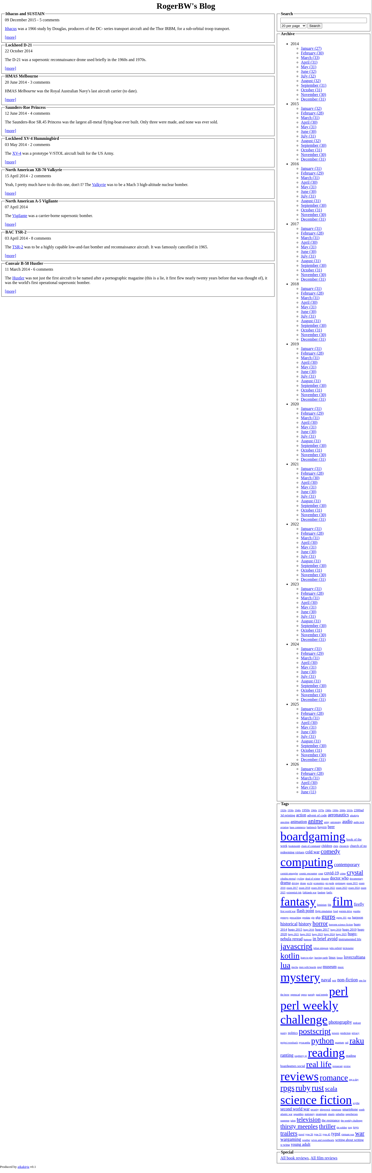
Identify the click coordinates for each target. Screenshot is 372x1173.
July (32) (308, 76)
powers (335, 1033)
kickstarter (348, 948)
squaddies (298, 1114)
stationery (309, 1114)
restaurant (337, 1066)
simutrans (336, 1109)
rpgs (287, 1087)
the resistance (331, 1120)
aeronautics (338, 814)
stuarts (331, 1114)
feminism (322, 904)
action (301, 815)
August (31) (311, 201)
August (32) (311, 81)
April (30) (309, 122)
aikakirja (354, 815)
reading (326, 1052)
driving (295, 883)
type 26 (309, 1134)
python (322, 1040)
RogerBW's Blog (186, 6)
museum (330, 966)
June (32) (308, 71)
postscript (315, 1031)
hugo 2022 (305, 934)
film (342, 901)
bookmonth (294, 846)
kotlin (290, 955)
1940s (298, 810)
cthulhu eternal (288, 878)
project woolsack (289, 1042)
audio (347, 821)
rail (346, 1042)
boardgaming (312, 836)
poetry (283, 1033)
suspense (285, 1120)
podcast (357, 1022)
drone (303, 883)
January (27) (311, 48)
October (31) (311, 90)
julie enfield (335, 948)
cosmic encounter (308, 873)
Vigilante (19, 215)
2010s (350, 810)
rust (318, 1087)
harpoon (357, 917)
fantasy (298, 901)
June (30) (308, 131)
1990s (335, 810)
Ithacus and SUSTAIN (25, 14)
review (347, 1066)
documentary (356, 878)
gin (312, 917)
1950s (306, 810)
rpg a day (353, 1079)
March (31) (310, 117)
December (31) (313, 99)
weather (306, 1140)
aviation (284, 827)
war (359, 1133)
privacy (355, 1033)
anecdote (285, 822)
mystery (300, 977)
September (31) (313, 85)
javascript (296, 946)
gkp (318, 917)
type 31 (318, 1134)
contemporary (347, 864)
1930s (291, 810)
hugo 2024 (329, 934)
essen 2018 (304, 887)
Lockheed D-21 (18, 45)
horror (320, 923)
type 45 (326, 1134)
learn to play (307, 957)
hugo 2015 (295, 929)
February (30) (312, 53)
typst (335, 1133)
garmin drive (345, 911)
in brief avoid (325, 938)
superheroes (352, 1114)
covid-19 (331, 873)
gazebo (356, 911)
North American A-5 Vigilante (31, 201)
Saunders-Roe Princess (25, 107)
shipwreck (325, 1109)
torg (350, 1127)
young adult (300, 1144)
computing (306, 862)
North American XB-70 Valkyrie (33, 170)
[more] (10, 37)
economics (319, 883)
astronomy (335, 822)
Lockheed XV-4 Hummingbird (32, 138)
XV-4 (16, 153)
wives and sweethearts (322, 1140)
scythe (356, 1103)
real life (318, 1064)
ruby (303, 1087)
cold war (313, 852)
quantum (339, 1042)
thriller (327, 1126)
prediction (345, 1033)
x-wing (285, 1145)
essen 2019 (316, 887)
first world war (287, 911)
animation (299, 821)
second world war (295, 1109)
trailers (289, 1133)
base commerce (298, 827)
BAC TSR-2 (15, 232)
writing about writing (349, 1140)
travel (301, 1134)
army (326, 822)
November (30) (313, 94)
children (326, 846)
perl (338, 991)
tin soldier (342, 1127)
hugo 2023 (317, 934)
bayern (322, 827)
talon (293, 1120)
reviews (299, 1076)
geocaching (295, 917)
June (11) (308, 792)
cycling (300, 878)
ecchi (309, 883)
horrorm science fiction (341, 924)
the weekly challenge (351, 1120)
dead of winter (312, 878)
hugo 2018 (335, 929)
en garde (330, 883)
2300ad (359, 810)
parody (311, 994)
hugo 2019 (349, 929)
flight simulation (323, 911)
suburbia (340, 1114)
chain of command (310, 846)
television (309, 1119)
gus (349, 917)
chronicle (344, 846)
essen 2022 (329, 887)
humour (308, 939)
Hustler (18, 278)
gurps (328, 916)
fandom (322, 892)
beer (331, 827)
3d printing (287, 815)
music (341, 967)
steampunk (321, 1114)
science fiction (316, 1100)
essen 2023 (341, 887)
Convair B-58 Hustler (24, 263)
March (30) (310, 478)
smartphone (350, 1109)
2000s (342, 810)
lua (285, 965)
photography (340, 1022)
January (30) (311, 769)
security (315, 1109)
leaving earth (321, 957)
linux (332, 957)
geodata (306, 917)
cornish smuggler (289, 873)
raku (356, 1040)
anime (315, 821)
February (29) (312, 173)
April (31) (309, 62)
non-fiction (347, 979)
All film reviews (323, 1158)
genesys (284, 917)
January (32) (311, 108)
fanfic (329, 892)
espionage (340, 883)
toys (356, 1127)
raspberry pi (300, 1055)
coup (320, 873)
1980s (328, 810)
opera (304, 994)
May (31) (308, 67)
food (335, 911)
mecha (294, 967)
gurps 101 (341, 917)
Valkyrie (99, 184)
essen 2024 (354, 887)
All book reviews (294, 1158)
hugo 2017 (322, 929)
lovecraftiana (354, 957)
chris (335, 846)
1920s (283, 810)
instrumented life (350, 939)
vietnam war (347, 1134)
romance (334, 1077)
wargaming (290, 1139)
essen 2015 (352, 883)
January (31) (311, 168)
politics (293, 1033)
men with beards (307, 967)
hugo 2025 (341, 934)
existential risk (294, 892)
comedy (330, 851)
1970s (321, 810)
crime (343, 873)
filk (329, 904)
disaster (325, 878)
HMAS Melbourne (21, 76)
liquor (340, 957)
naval (326, 979)
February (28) (312, 113)
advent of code (317, 815)
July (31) (308, 136)
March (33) (310, 57)
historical (289, 923)
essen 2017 (292, 887)
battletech (312, 827)
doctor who (339, 878)
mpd (319, 967)
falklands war (310, 892)
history (305, 923)
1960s (314, 810)
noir (334, 980)
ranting (286, 1055)
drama (285, 883)
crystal (355, 872)
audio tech (359, 822)
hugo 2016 (308, 929)
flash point (305, 910)
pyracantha (304, 1042)
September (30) (313, 145)
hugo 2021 (293, 934)
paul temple (322, 994)
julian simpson (320, 948)
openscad (295, 994)
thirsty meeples (299, 1126)
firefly (359, 904)
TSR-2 (17, 247)
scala (331, 1088)
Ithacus (11, 28)
